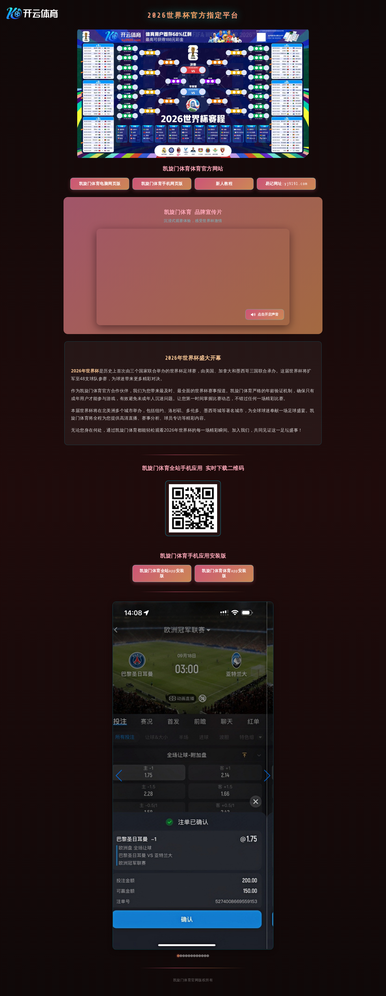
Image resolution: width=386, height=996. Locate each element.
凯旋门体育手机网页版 (162, 184)
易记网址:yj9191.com (286, 184)
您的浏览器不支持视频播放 (193, 277)
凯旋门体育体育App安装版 (224, 573)
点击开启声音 (265, 314)
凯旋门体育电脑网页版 (100, 184)
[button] (119, 776)
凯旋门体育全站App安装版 (162, 573)
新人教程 (224, 184)
